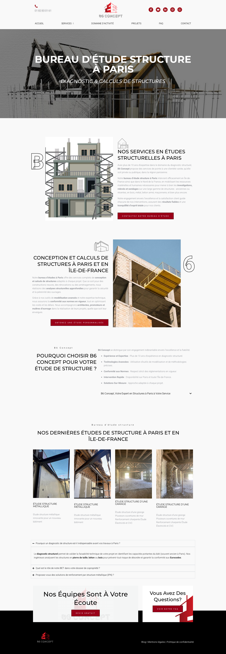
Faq (161, 23)
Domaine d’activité (102, 23)
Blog (143, 642)
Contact (186, 23)
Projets (136, 23)
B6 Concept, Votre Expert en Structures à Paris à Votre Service (135, 394)
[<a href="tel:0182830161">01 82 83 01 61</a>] (36, 6)
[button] (68, 23)
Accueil (39, 23)
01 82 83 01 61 (43, 11)
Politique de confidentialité (180, 642)
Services (67, 23)
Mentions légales (156, 642)
